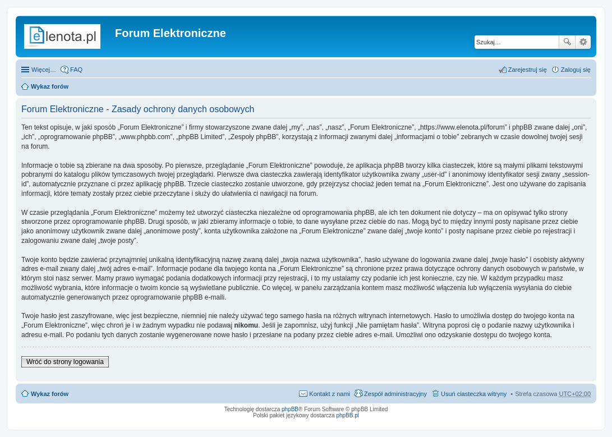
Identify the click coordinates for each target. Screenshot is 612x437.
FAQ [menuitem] (76, 69)
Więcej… (43, 69)
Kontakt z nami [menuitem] (329, 393)
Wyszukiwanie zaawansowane (583, 42)
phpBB (290, 409)
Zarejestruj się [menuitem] (527, 69)
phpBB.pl (347, 415)
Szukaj (567, 42)
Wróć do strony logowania (65, 362)
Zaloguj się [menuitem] (576, 69)
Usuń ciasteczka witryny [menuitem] (474, 393)
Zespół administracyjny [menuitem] (395, 393)
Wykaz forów (49, 86)
